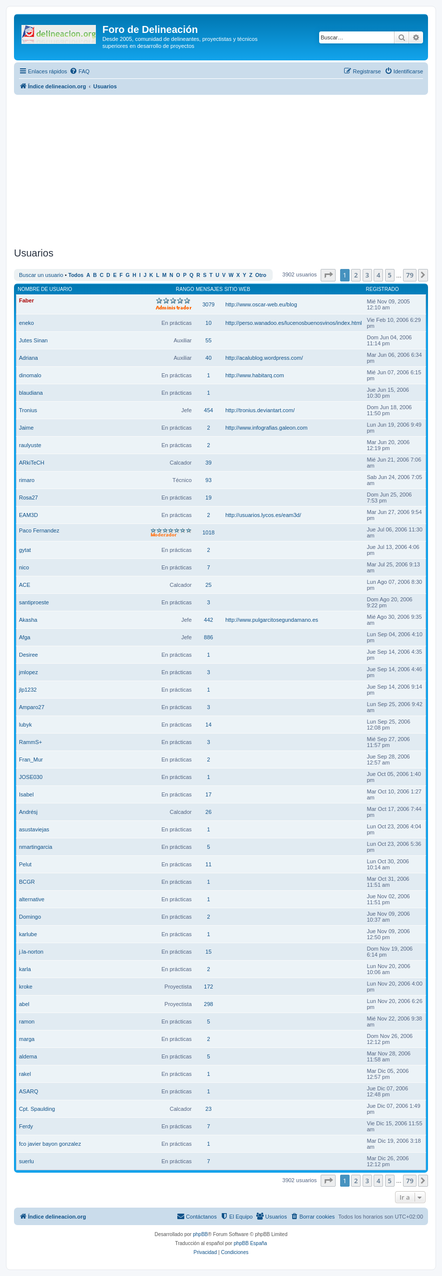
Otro (260, 275)
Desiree (28, 655)
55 (208, 340)
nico (24, 567)
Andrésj (28, 812)
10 (208, 323)
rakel (25, 1074)
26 (208, 812)
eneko (26, 323)
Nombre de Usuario (45, 289)
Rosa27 (28, 498)
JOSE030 (30, 777)
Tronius (28, 410)
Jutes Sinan (33, 340)
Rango (185, 289)
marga (26, 1039)
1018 (208, 532)
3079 (208, 304)
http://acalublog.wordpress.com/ (264, 358)
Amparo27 (31, 707)
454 (208, 410)
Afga (24, 637)
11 (208, 864)
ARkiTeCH (31, 463)
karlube (28, 934)
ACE (24, 585)
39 (208, 463)
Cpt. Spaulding (37, 1109)
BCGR (27, 882)
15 (208, 952)
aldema (28, 1056)
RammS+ (30, 742)
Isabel (26, 794)
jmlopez (28, 672)
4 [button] (378, 274)
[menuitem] (79, 71)
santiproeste (34, 602)
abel (24, 1004)
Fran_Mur (31, 760)
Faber (26, 300)
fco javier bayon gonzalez (50, 1144)
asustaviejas (34, 829)
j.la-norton (31, 952)
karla (25, 969)
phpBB (200, 1234)
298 (208, 1004)
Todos (76, 275)
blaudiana (31, 393)
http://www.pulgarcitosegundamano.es (271, 620)
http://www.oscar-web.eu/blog (261, 304)
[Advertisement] (228, 170)
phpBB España (250, 1243)
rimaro (26, 480)
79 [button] (410, 274)
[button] (328, 275)
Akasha (28, 620)
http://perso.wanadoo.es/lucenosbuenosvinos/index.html (293, 323)
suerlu (26, 1161)
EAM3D (28, 515)
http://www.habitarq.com (254, 375)
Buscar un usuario (41, 275)
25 (208, 585)
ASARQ (28, 1091)
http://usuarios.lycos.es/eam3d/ (263, 515)
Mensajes (209, 289)
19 (208, 498)
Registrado (382, 289)
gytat (25, 550)
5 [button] (390, 274)
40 (208, 358)
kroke (25, 987)
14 (208, 725)
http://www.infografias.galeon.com (266, 428)
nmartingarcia (35, 847)
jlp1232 (27, 690)
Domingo (30, 917)
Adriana (28, 358)
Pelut (25, 864)
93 (208, 480)
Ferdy (26, 1126)
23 (208, 1109)
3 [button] (367, 274)
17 (208, 794)
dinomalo (30, 375)
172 (208, 987)
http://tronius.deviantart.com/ (260, 410)
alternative (31, 899)
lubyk (25, 725)
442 (208, 620)
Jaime (26, 428)
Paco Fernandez (39, 530)
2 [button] (356, 274)
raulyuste (30, 445)
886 (208, 637)
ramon (26, 1021)
